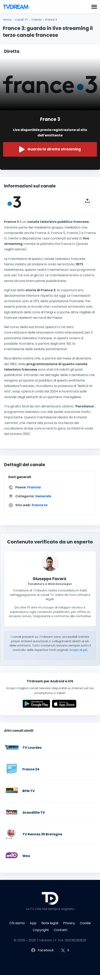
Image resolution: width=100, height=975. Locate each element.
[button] (94, 6)
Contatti (60, 930)
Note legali (49, 923)
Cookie (85, 923)
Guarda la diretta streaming (50, 150)
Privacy (69, 923)
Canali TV (21, 20)
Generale (43, 496)
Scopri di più (78, 650)
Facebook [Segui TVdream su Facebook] (42, 950)
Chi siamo (17, 923)
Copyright (41, 930)
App (33, 923)
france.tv (40, 505)
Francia (37, 20)
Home (7, 20)
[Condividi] (87, 200)
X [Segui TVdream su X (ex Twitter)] (65, 950)
